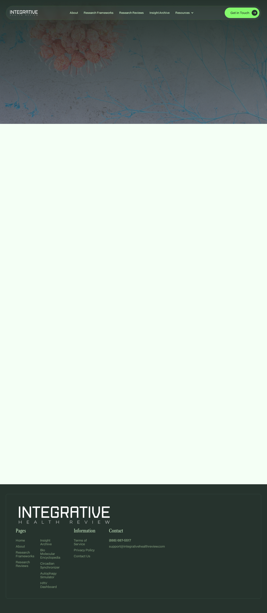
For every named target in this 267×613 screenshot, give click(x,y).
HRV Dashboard (48, 585)
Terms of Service (80, 542)
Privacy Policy (84, 550)
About (74, 13)
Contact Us (82, 556)
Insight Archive (160, 13)
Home (20, 540)
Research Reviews (131, 13)
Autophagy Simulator (48, 575)
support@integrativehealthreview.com (137, 546)
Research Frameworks (98, 13)
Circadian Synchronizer (50, 565)
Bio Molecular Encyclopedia (50, 553)
